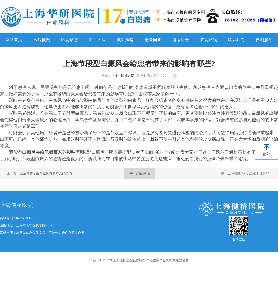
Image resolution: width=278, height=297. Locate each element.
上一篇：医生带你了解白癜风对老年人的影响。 (41, 173)
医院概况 (41, 40)
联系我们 (236, 40)
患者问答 (153, 40)
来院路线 (208, 40)
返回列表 (139, 173)
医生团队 (97, 40)
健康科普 (180, 40)
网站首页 (14, 40)
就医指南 (125, 40)
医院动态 (69, 40)
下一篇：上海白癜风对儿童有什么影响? (243, 173)
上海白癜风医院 (122, 76)
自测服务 (264, 40)
